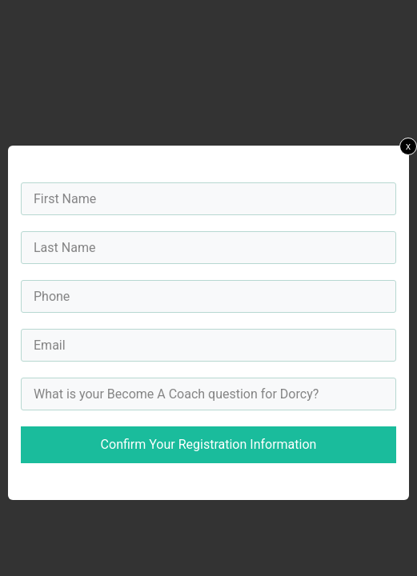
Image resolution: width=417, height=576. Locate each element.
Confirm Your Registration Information (209, 444)
